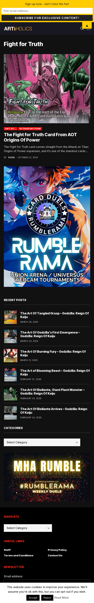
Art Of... (10, 129)
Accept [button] (33, 597)
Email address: (13, 576)
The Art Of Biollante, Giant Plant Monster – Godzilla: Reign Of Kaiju (52, 391)
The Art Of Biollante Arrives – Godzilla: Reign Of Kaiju (53, 410)
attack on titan (30, 129)
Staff (7, 549)
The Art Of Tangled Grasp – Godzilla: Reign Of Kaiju (54, 315)
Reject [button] (47, 597)
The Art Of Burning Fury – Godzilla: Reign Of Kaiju (53, 353)
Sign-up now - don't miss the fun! (47, 4)
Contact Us (55, 555)
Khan (11, 157)
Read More (61, 597)
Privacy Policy (57, 549)
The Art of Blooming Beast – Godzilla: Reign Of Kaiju (55, 372)
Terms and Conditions (18, 555)
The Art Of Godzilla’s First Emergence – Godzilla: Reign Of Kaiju (50, 334)
